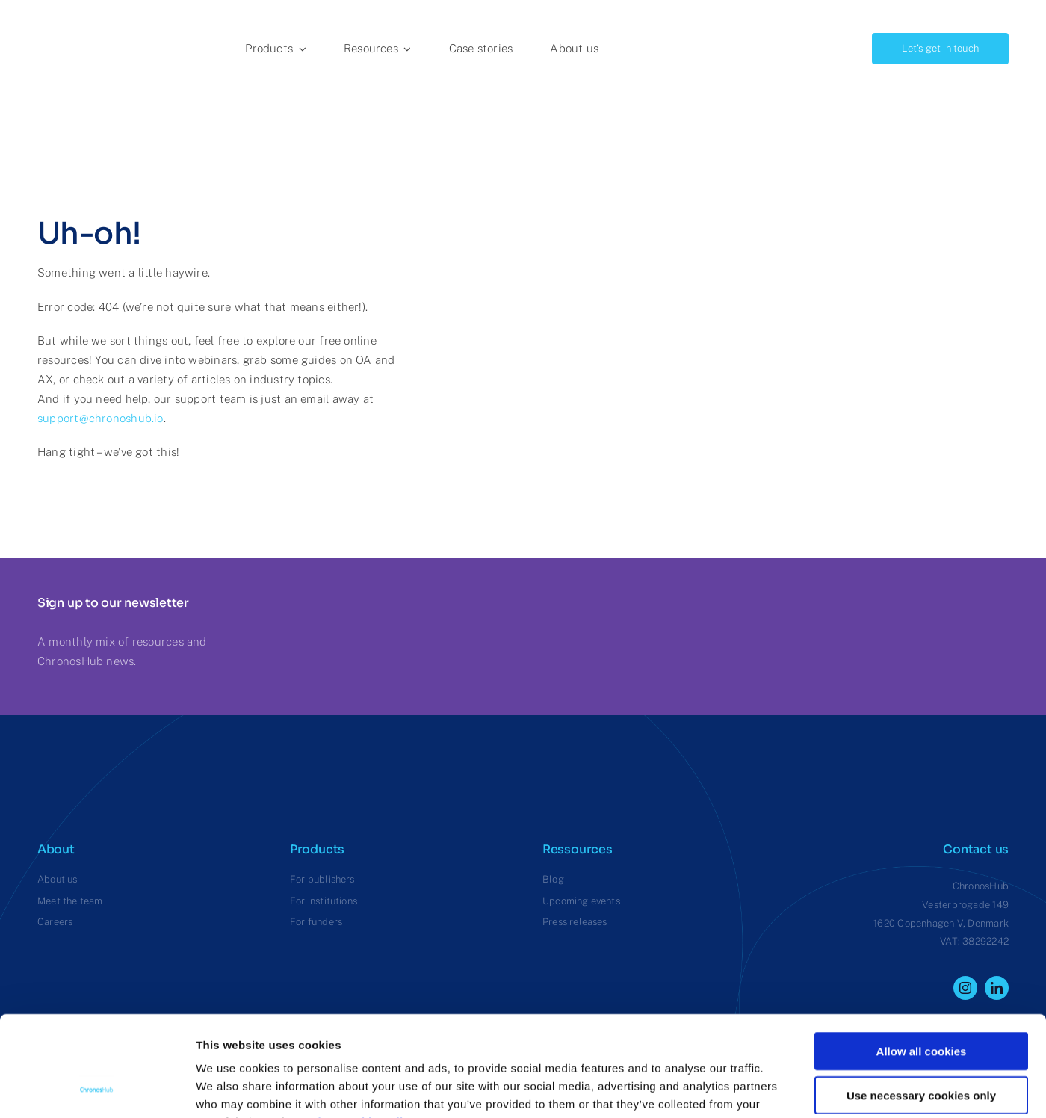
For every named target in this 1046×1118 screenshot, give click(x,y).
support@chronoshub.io (100, 418)
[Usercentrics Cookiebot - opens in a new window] (96, 1089)
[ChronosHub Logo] (74, 16)
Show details (784, 1088)
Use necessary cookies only (921, 1001)
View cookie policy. (368, 1028)
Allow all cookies (921, 957)
